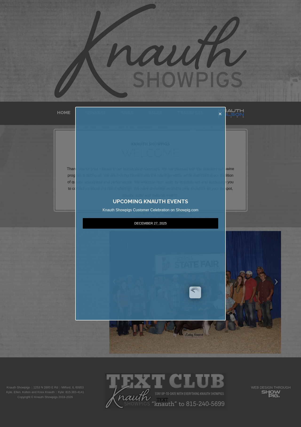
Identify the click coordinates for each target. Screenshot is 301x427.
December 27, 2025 (150, 223)
